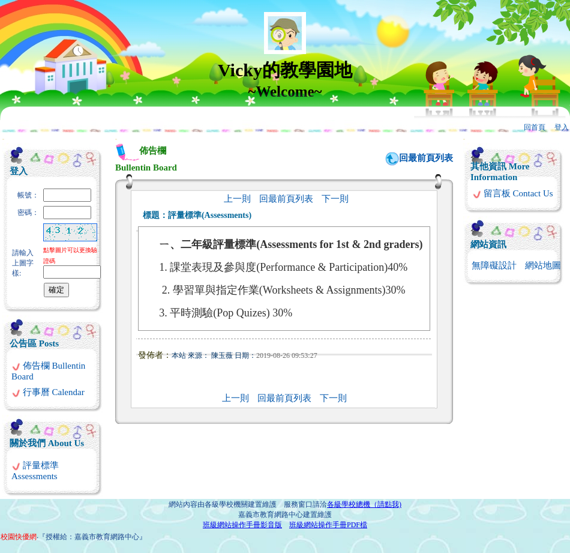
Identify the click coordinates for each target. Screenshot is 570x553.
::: (3, 139)
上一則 (237, 199)
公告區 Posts (34, 343)
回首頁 (534, 127)
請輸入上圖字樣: (23, 263)
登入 (561, 127)
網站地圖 (543, 265)
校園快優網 (19, 537)
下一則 (335, 199)
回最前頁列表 (426, 158)
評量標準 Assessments (35, 471)
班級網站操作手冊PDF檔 (328, 525)
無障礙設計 (494, 265)
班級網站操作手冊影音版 (242, 525)
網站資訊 (488, 244)
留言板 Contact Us (512, 193)
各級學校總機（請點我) (364, 504)
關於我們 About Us (47, 443)
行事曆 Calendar (48, 392)
